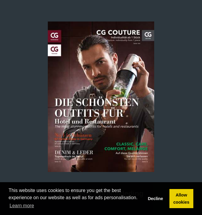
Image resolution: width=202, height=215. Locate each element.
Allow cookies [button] (181, 199)
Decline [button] (155, 198)
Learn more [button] (22, 205)
